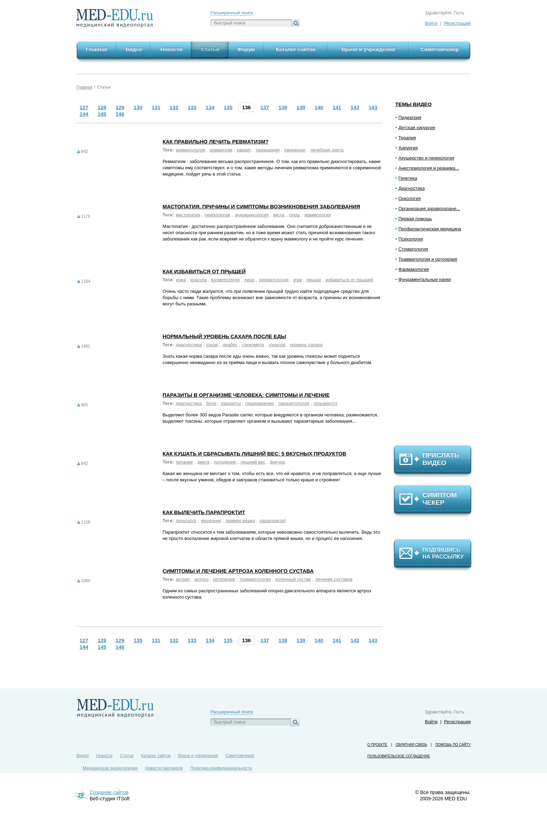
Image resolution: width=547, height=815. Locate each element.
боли (211, 403)
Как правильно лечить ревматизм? (216, 142)
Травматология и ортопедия (427, 259)
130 (138, 107)
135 (228, 107)
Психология (410, 239)
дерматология (274, 279)
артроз (201, 579)
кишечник (211, 520)
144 (84, 114)
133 (192, 107)
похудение (225, 462)
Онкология (409, 198)
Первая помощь (415, 218)
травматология (255, 579)
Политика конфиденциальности (221, 768)
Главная (84, 87)
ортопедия (224, 579)
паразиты (231, 403)
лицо (249, 279)
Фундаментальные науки (424, 279)
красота (198, 279)
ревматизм (221, 150)
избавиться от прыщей (349, 279)
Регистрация (457, 23)
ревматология (190, 150)
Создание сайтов (109, 792)
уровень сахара (306, 344)
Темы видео (413, 104)
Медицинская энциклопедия (110, 768)
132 (174, 107)
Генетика (407, 178)
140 (319, 107)
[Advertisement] (436, 367)
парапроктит (273, 520)
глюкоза (277, 344)
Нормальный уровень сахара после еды (224, 336)
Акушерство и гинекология (426, 158)
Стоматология (413, 249)
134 (210, 107)
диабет (230, 344)
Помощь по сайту (453, 745)
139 (301, 107)
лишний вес (252, 462)
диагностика (189, 344)
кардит (244, 150)
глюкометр (253, 344)
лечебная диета (326, 150)
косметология (225, 279)
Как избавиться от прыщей (204, 271)
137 (265, 107)
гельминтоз (325, 403)
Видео (82, 755)
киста (279, 214)
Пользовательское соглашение (398, 756)
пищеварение (259, 403)
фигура (277, 462)
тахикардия (267, 150)
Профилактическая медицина (429, 228)
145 (102, 114)
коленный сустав (292, 579)
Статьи (104, 87)
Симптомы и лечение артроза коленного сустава (238, 571)
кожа (181, 279)
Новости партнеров (164, 768)
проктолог (186, 520)
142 (355, 107)
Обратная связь (411, 745)
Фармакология (413, 269)
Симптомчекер (240, 755)
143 (373, 107)
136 (246, 107)
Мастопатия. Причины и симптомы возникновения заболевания (261, 206)
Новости (104, 755)
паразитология (293, 403)
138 (282, 107)
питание (184, 462)
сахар (212, 344)
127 (84, 107)
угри (297, 279)
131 (156, 107)
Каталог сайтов (156, 755)
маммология (318, 214)
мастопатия (188, 214)
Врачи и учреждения (198, 755)
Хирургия (408, 147)
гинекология (217, 214)
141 (336, 107)
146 (119, 114)
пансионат (295, 150)
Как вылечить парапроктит (204, 512)
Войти (431, 23)
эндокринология (252, 214)
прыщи (313, 279)
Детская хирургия (416, 127)
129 (119, 107)
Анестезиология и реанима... (428, 168)
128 (102, 107)
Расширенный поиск (231, 12)
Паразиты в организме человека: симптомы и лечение (246, 395)
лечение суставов (333, 579)
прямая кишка (240, 520)
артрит (183, 579)
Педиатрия (409, 117)
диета (203, 462)
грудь (294, 214)
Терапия (407, 137)
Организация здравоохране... (429, 208)
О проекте (377, 745)
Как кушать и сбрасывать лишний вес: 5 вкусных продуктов (254, 454)
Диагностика (411, 188)
